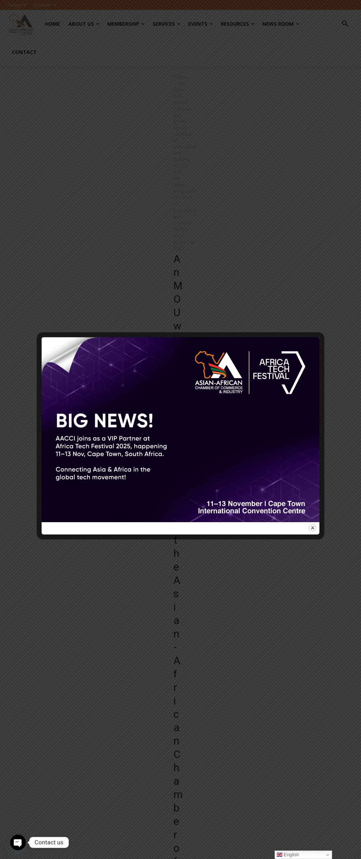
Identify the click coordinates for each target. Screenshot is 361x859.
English (288, 855)
